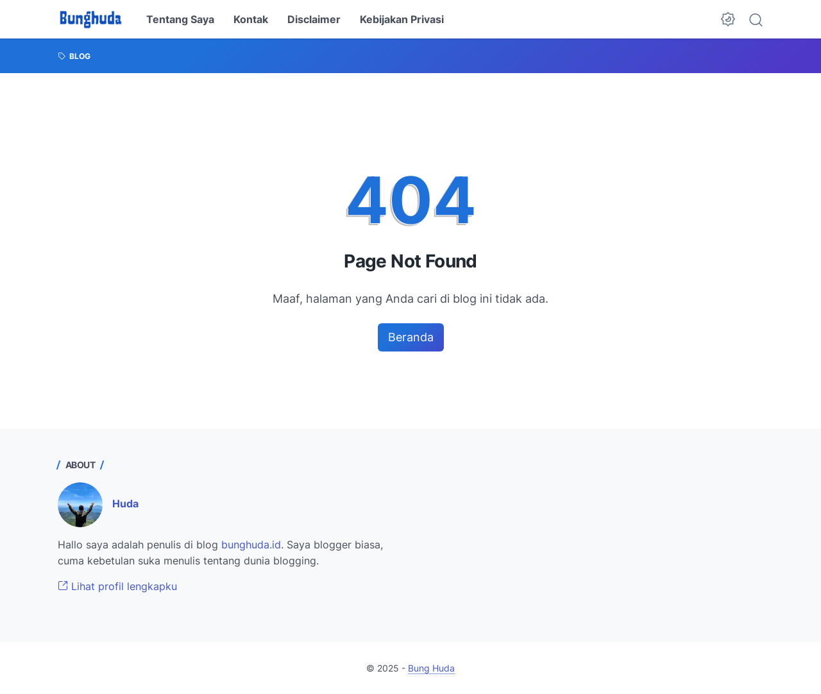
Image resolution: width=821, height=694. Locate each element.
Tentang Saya (180, 19)
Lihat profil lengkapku (117, 586)
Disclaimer (314, 19)
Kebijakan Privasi (402, 19)
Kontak (250, 19)
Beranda (411, 337)
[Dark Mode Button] (728, 19)
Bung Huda (431, 668)
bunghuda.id (251, 544)
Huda (125, 503)
